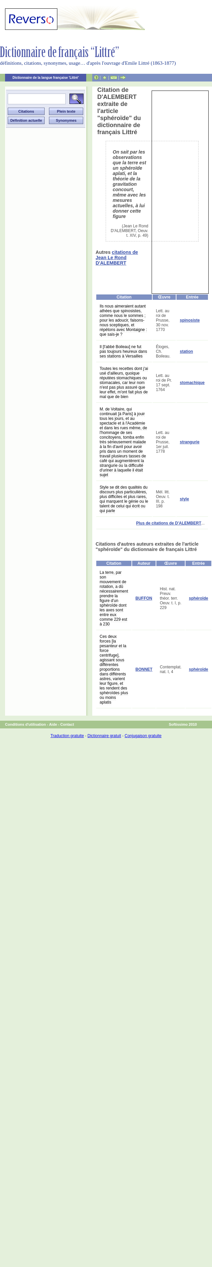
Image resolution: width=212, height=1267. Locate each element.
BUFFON (144, 598)
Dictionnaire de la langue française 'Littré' (45, 77)
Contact (67, 724)
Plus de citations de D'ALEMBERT (168, 523)
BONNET (144, 669)
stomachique (192, 382)
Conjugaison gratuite (142, 735)
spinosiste (190, 320)
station (186, 351)
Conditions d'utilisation (25, 724)
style (184, 499)
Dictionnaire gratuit (104, 735)
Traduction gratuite (67, 735)
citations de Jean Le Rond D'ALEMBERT (117, 258)
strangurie (190, 442)
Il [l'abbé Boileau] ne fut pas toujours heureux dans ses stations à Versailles (123, 351)
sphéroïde (198, 598)
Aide (53, 724)
